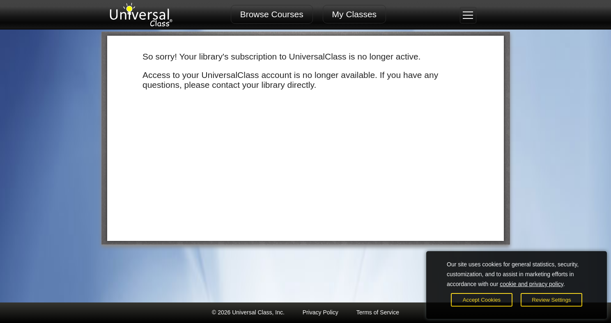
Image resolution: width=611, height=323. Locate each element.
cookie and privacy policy (531, 284)
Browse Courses (271, 14)
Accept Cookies (482, 300)
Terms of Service (377, 312)
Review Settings (551, 300)
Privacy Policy (320, 312)
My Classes (354, 14)
